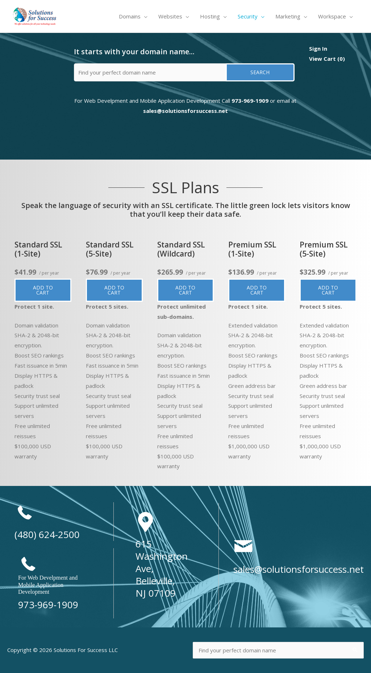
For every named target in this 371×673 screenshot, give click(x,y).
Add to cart (48, 291)
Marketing (287, 16)
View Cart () (327, 58)
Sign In (318, 48)
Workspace (332, 16)
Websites (170, 16)
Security (248, 16)
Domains (130, 16)
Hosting (210, 16)
